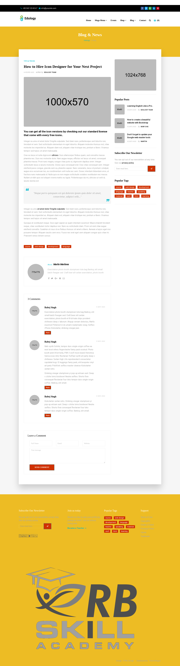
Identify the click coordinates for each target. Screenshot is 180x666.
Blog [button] (133, 20)
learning (145, 196)
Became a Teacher (76, 528)
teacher (131, 192)
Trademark (145, 536)
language (66, 247)
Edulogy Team (50, 72)
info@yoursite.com (48, 8)
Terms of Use (146, 517)
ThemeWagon (155, 661)
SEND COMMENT (42, 467)
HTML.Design (128, 661)
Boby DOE (144, 127)
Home (88, 20)
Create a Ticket (147, 525)
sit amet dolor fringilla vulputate (51, 209)
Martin (144, 141)
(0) (156, 20)
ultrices (55, 155)
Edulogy (87, 40)
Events (113, 20)
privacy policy (128, 163)
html (136, 196)
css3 (128, 196)
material (119, 196)
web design (39, 247)
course (27, 247)
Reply (48, 333)
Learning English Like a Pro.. (140, 106)
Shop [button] (123, 20)
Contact (142, 20)
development (53, 247)
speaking (141, 192)
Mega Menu (101, 20)
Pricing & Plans (147, 528)
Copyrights (145, 521)
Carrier (143, 532)
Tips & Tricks (29, 61)
